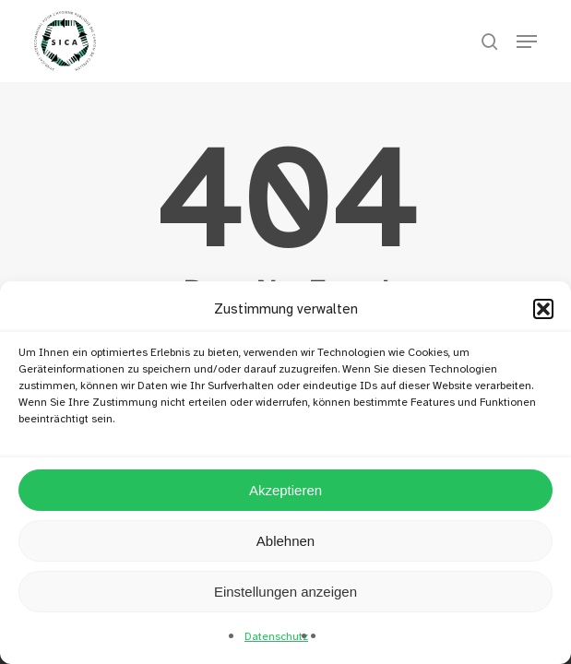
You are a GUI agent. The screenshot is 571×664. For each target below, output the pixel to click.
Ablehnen (285, 541)
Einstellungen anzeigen (285, 591)
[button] (543, 309)
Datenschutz (276, 636)
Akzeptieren (285, 490)
